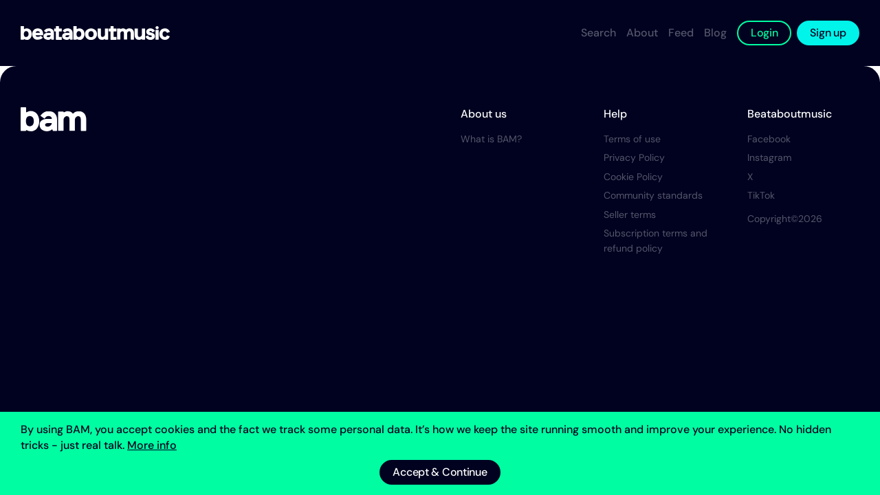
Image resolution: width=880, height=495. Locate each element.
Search (598, 32)
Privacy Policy (634, 157)
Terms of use (632, 139)
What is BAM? (491, 139)
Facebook (769, 139)
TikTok (761, 195)
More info (152, 445)
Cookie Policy (633, 176)
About (642, 32)
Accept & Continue (440, 472)
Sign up (828, 32)
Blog (715, 32)
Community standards (653, 195)
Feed (681, 32)
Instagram (769, 157)
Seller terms (630, 214)
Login (764, 32)
